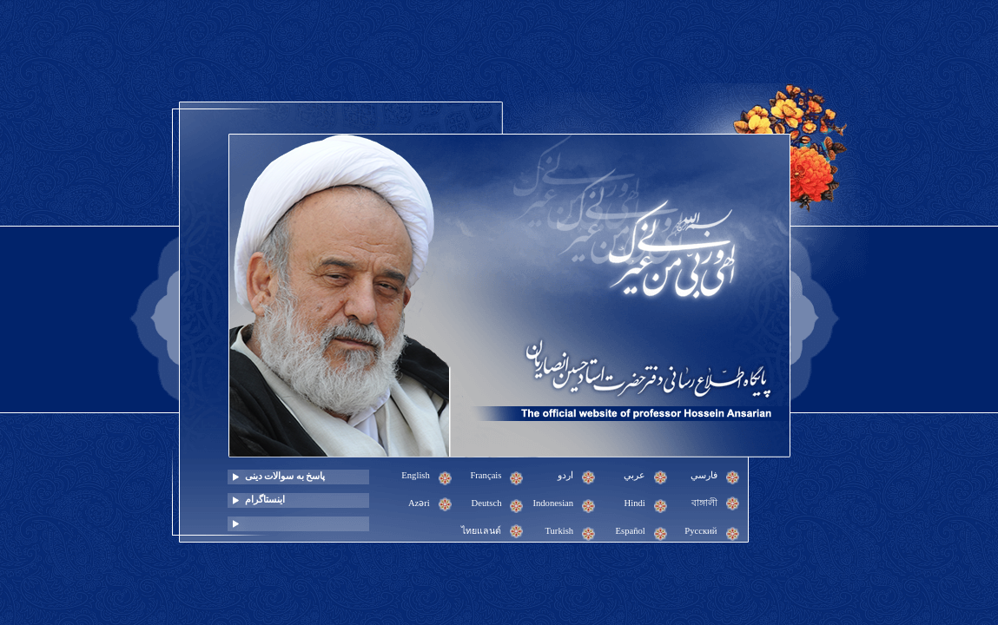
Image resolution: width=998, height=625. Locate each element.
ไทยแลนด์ (481, 531)
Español (629, 531)
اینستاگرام (265, 499)
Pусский (700, 531)
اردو (565, 475)
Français (485, 475)
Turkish (559, 531)
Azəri (419, 503)
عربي (634, 475)
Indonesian (552, 503)
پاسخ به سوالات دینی (285, 476)
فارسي (704, 475)
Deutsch (487, 503)
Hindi (635, 503)
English (415, 475)
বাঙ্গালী (704, 503)
